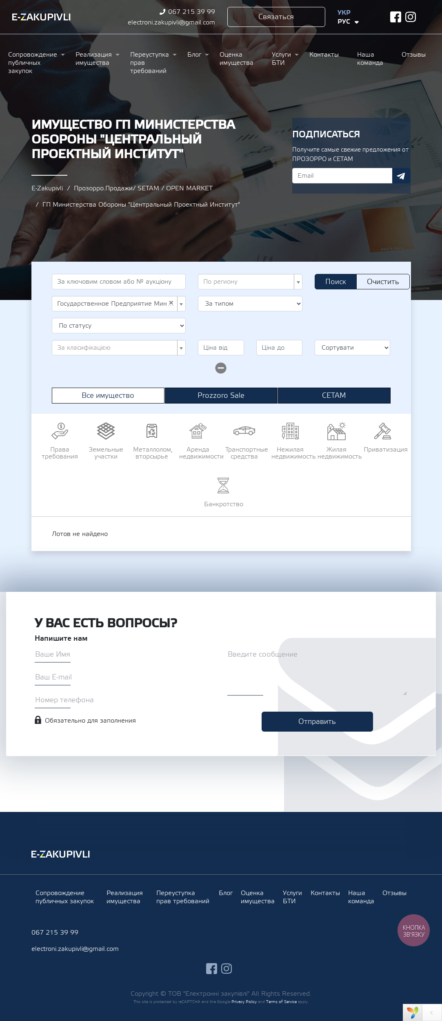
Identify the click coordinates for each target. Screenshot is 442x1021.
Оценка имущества (236, 59)
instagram (410, 16)
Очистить (383, 282)
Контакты (324, 55)
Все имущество (108, 395)
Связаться (276, 17)
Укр (344, 13)
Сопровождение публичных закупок (32, 63)
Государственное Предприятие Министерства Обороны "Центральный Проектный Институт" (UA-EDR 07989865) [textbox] (116, 304)
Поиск (335, 282)
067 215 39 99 (191, 12)
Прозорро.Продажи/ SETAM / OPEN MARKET (143, 188)
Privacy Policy (244, 1001)
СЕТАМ (334, 395)
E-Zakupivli (47, 188)
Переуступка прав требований (149, 63)
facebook (395, 16)
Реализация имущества (94, 59)
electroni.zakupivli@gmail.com (171, 22)
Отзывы (414, 55)
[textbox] (248, 282)
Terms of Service (281, 1001)
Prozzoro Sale (221, 395)
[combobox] (250, 281)
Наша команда (370, 59)
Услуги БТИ (281, 59)
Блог (194, 55)
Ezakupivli (41, 17)
